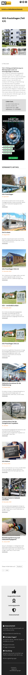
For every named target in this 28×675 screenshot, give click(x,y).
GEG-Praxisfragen (7, 194)
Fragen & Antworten (9, 647)
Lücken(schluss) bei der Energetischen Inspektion (10, 422)
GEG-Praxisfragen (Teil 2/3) (10, 269)
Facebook (19, 566)
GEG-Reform (6, 461)
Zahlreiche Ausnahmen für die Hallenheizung (11, 384)
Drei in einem (6, 232)
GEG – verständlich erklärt (10, 305)
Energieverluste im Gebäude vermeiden (11, 499)
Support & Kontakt (8, 645)
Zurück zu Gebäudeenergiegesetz (11, 9)
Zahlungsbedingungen (10, 658)
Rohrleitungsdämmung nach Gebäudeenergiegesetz (11, 538)
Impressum (13, 667)
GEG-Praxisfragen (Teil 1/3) (10, 343)
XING (7, 570)
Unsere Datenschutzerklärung (11, 633)
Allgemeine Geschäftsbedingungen (15, 669)
